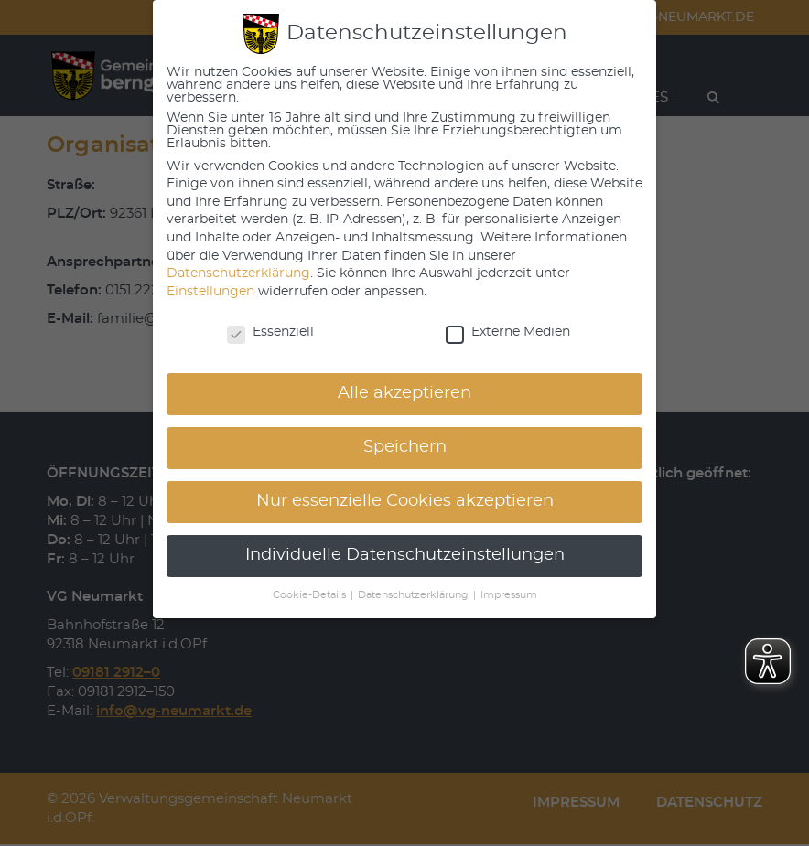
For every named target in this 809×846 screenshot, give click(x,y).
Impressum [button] (508, 595)
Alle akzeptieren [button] (404, 393)
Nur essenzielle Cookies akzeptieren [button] (405, 501)
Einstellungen (210, 291)
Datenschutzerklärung (238, 273)
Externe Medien (508, 332)
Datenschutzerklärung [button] (414, 595)
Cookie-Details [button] (311, 595)
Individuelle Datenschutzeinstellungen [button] (405, 555)
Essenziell (270, 332)
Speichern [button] (405, 447)
